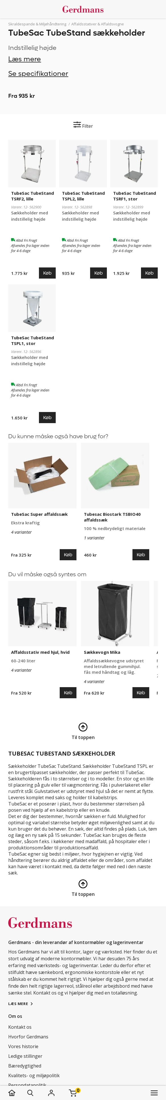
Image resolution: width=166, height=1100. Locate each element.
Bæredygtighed (24, 1066)
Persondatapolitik (27, 1085)
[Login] (51, 1093)
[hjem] (17, 1093)
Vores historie (23, 1046)
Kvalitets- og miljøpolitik (34, 1075)
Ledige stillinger (25, 1056)
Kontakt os (20, 1027)
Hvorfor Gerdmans (28, 1037)
